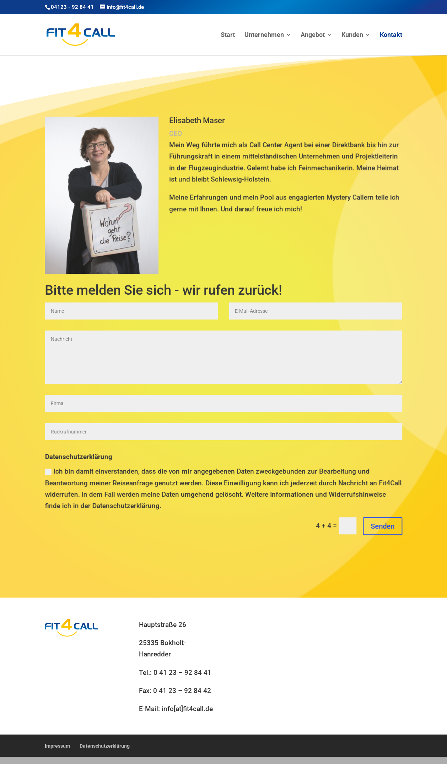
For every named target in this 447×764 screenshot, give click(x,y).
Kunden (352, 35)
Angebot (313, 35)
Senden (384, 527)
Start (228, 35)
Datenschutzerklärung (105, 746)
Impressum (57, 746)
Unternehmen (264, 35)
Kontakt (391, 35)
